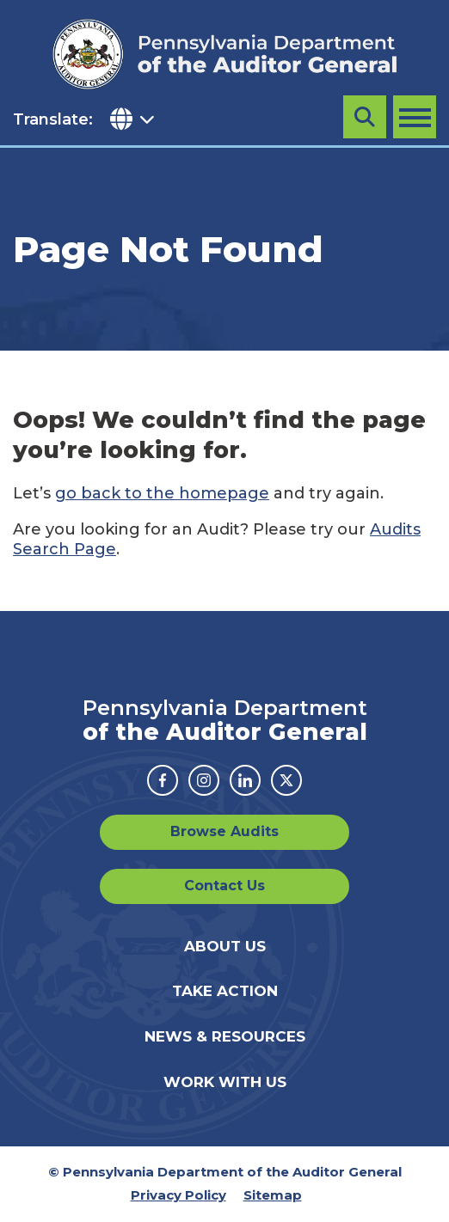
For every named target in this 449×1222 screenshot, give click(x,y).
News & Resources (225, 1036)
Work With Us (224, 1082)
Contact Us (224, 885)
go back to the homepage (162, 493)
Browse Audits (224, 831)
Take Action (225, 990)
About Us (225, 946)
